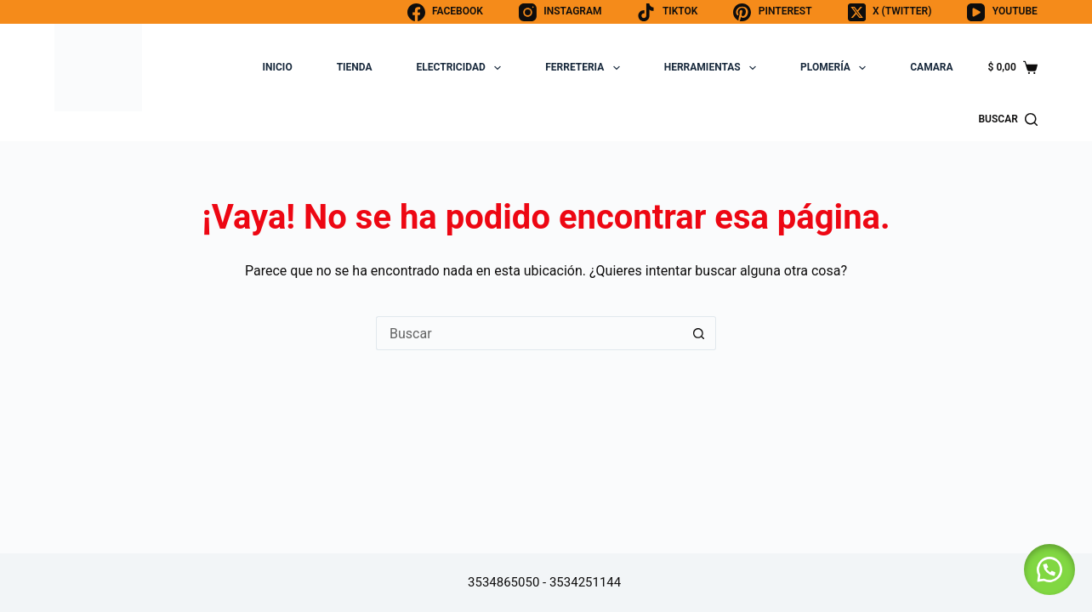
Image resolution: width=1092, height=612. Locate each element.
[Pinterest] (772, 12)
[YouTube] (1002, 12)
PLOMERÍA (836, 68)
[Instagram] (560, 12)
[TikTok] (667, 12)
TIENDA (355, 67)
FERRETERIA (586, 68)
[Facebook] (445, 12)
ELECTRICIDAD (463, 68)
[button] (1049, 569)
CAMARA (931, 67)
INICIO (278, 67)
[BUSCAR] (1007, 119)
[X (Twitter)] (890, 12)
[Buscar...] (529, 333)
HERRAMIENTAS (713, 68)
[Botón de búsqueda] (699, 333)
